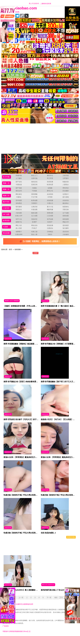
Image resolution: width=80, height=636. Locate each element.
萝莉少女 (50, 191)
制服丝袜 (66, 182)
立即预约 (66, 178)
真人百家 (19, 228)
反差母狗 (50, 194)
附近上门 (34, 175)
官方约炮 (6, 177)
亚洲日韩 (34, 184)
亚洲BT (34, 222)
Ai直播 (5, 227)
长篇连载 (34, 209)
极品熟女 (66, 203)
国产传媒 (19, 188)
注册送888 (18, 234)
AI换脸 (34, 188)
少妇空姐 (66, 175)
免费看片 (19, 232)
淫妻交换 (66, 209)
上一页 (20, 597)
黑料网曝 (34, 194)
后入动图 (34, 216)
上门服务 (19, 178)
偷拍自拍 (34, 182)
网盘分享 (66, 222)
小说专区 (6, 208)
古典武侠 (34, 207)
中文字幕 (34, 197)
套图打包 (19, 222)
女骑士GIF (18, 216)
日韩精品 (50, 232)
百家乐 (50, 234)
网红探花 (19, 194)
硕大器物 (66, 197)
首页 (10, 249)
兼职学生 (50, 175)
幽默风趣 (50, 209)
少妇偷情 (66, 234)
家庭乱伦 (19, 209)
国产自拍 (19, 182)
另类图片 (34, 203)
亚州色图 (19, 200)
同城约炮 (19, 175)
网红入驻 (19, 225)
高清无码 (66, 232)
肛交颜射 (66, 191)
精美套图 (66, 219)
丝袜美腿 (50, 200)
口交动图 (50, 216)
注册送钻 (50, 228)
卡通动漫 (19, 184)
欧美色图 (34, 200)
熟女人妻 (34, 234)
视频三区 (6, 196)
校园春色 (66, 207)
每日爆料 (66, 228)
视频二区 (6, 189)
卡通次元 (50, 203)
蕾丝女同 (19, 191)
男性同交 (66, 188)
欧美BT (49, 222)
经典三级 (34, 232)
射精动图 (66, 216)
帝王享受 (50, 178)
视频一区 (6, 183)
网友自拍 (34, 225)
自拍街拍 (66, 200)
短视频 (50, 188)
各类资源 (6, 220)
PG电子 (34, 228)
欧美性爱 (50, 184)
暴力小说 (50, 207)
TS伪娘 (34, 191)
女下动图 (66, 213)
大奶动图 (19, 213)
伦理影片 (66, 194)
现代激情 (19, 207)
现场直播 (50, 225)
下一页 (49, 597)
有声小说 (19, 219)
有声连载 (50, 219)
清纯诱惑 (19, 203)
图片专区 (6, 202)
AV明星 (49, 197)
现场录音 (34, 219)
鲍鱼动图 (34, 213)
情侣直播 (6, 233)
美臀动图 (50, 213)
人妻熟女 (66, 184)
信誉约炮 (34, 178)
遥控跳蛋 (66, 225)
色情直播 (50, 182)
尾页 (56, 597)
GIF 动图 (6, 214)
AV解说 (18, 197)
